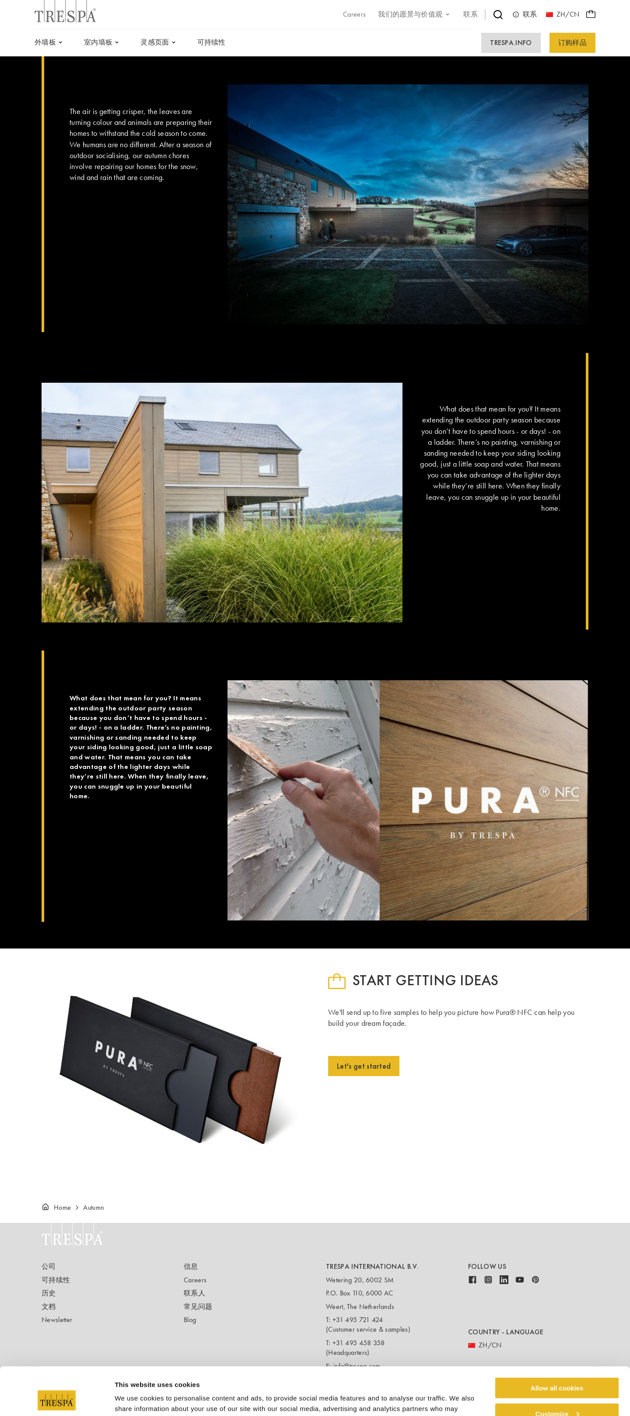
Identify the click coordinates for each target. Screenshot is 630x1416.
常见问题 (198, 1306)
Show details (135, 1398)
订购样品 (572, 42)
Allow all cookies (557, 1343)
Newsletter (57, 1320)
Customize (557, 1368)
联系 (524, 14)
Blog (190, 1320)
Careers (195, 1280)
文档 (49, 1306)
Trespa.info (511, 42)
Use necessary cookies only (557, 1394)
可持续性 (56, 1280)
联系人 (194, 1293)
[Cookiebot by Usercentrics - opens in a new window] (56, 1399)
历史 (49, 1293)
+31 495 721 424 (357, 1320)
